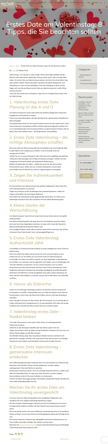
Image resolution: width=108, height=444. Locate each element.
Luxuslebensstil (85, 80)
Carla (13, 70)
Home (11, 66)
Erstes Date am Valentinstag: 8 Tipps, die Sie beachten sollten (86, 139)
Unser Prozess (21, 2)
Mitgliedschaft (41, 2)
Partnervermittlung (77, 2)
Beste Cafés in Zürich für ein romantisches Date (86, 115)
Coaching (31, 2)
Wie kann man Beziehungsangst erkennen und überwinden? (84, 130)
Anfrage (95, 2)
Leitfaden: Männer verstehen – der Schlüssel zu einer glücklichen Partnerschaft (85, 106)
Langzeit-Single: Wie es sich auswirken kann (85, 122)
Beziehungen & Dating (84, 76)
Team (51, 2)
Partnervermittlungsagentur (90, 83)
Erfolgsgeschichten (61, 2)
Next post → (65, 439)
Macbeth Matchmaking (27, 425)
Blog (88, 2)
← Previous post (15, 439)
